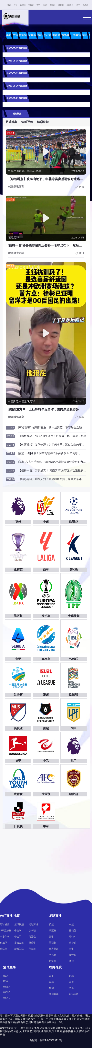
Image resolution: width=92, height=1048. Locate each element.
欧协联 (61, 5)
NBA (5, 975)
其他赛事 (53, 994)
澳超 (71, 961)
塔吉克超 (19, 942)
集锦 (51, 988)
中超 (15, 5)
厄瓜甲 (32, 942)
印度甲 (17, 936)
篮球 (51, 982)
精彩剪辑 (43, 122)
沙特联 (72, 954)
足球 (71, 976)
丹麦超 (32, 948)
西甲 (38, 5)
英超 (9, 5)
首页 (51, 976)
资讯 (71, 988)
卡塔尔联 (4, 936)
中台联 (17, 930)
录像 (71, 982)
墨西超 (53, 5)
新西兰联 (19, 948)
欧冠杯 (23, 5)
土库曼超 (70, 5)
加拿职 (32, 930)
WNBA (6, 986)
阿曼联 (32, 936)
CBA (5, 981)
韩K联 (45, 5)
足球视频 (11, 122)
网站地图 (73, 994)
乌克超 (85, 5)
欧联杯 (3, 948)
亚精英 (31, 5)
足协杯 (52, 961)
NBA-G (7, 997)
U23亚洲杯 (5, 930)
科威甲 (3, 942)
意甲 (78, 5)
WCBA (6, 992)
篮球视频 (27, 122)
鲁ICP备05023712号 (51, 1040)
